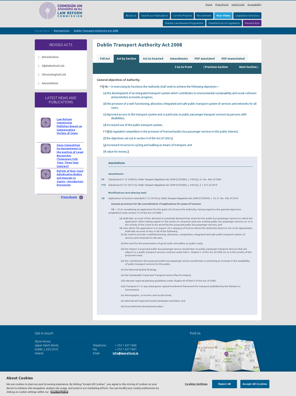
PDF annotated (205, 58)
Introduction (50, 57)
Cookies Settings (196, 383)
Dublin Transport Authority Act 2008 (96, 30)
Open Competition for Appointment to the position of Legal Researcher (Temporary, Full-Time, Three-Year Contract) (70, 156)
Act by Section (126, 58)
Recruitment (204, 15)
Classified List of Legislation (224, 23)
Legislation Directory (247, 15)
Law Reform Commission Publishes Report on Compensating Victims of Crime (69, 126)
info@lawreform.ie (125, 353)
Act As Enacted (153, 58)
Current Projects (182, 15)
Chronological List (54, 74)
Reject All (224, 383)
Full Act (105, 58)
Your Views (223, 15)
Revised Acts (252, 23)
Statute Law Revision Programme (184, 23)
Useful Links (238, 4)
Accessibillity (254, 4)
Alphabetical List (53, 65)
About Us (131, 15)
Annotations (50, 83)
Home (209, 4)
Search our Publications (154, 15)
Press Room (222, 4)
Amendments (179, 58)
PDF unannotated (233, 58)
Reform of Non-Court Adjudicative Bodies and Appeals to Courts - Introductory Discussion (70, 177)
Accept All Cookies (255, 383)
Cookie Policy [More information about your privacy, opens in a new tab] (59, 391)
